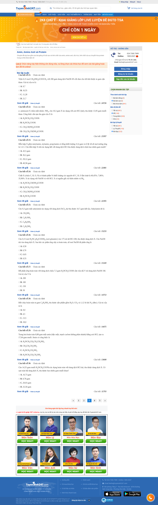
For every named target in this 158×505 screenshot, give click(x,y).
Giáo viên (61, 14)
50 (22, 290)
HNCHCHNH (28, 350)
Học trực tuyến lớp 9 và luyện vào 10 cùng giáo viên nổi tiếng (39, 44)
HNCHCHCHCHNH (32, 341)
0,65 (23, 254)
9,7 (22, 86)
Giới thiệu (52, 14)
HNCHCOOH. (28, 123)
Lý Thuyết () (118, 129)
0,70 (23, 250)
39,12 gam (25, 159)
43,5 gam (25, 151)
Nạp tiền (97, 14)
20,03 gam (25, 383)
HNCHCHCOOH (29, 187)
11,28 (23, 94)
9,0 (22, 310)
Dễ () (116, 113)
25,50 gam (25, 387)
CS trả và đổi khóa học (90, 484)
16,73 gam (25, 375)
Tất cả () (117, 110)
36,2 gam (25, 155)
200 (23, 278)
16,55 (23, 90)
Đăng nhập (124, 1)
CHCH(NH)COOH (30, 127)
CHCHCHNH (28, 346)
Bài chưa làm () (119, 104)
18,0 (23, 322)
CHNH (25, 213)
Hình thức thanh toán (69, 493)
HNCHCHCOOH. (30, 118)
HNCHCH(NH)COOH (31, 183)
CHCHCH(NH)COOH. (32, 131)
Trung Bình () (119, 116)
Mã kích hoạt (107, 14)
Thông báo (87, 14)
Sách (45, 14)
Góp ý (139, 2)
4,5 (22, 314)
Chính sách (86, 480)
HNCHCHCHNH (30, 355)
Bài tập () (117, 131)
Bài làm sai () (118, 101)
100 (23, 282)
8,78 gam (25, 379)
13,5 (23, 318)
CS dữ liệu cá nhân (68, 488)
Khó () (116, 119)
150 (23, 286)
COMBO (38, 14)
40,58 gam (25, 163)
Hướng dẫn (65, 480)
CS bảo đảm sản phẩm (90, 488)
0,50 (23, 246)
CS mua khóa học (68, 484)
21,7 (23, 98)
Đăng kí (132, 1)
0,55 (23, 258)
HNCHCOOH (28, 196)
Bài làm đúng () (118, 98)
